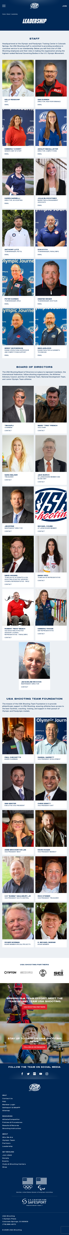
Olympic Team (8, 1140)
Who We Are (7, 1137)
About (8, 14)
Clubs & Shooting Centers (14, 1164)
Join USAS (7, 1155)
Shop (4, 1167)
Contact (8, 430)
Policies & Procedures (12, 1122)
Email (7, 104)
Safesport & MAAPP (11, 1107)
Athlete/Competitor (11, 1119)
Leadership (7, 1146)
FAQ (4, 1101)
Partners (6, 1143)
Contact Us (7, 1098)
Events (5, 1161)
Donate (5, 1158)
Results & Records (10, 1125)
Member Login (8, 1104)
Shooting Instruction (11, 1128)
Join (64, 6)
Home (4, 14)
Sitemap (6, 1110)
